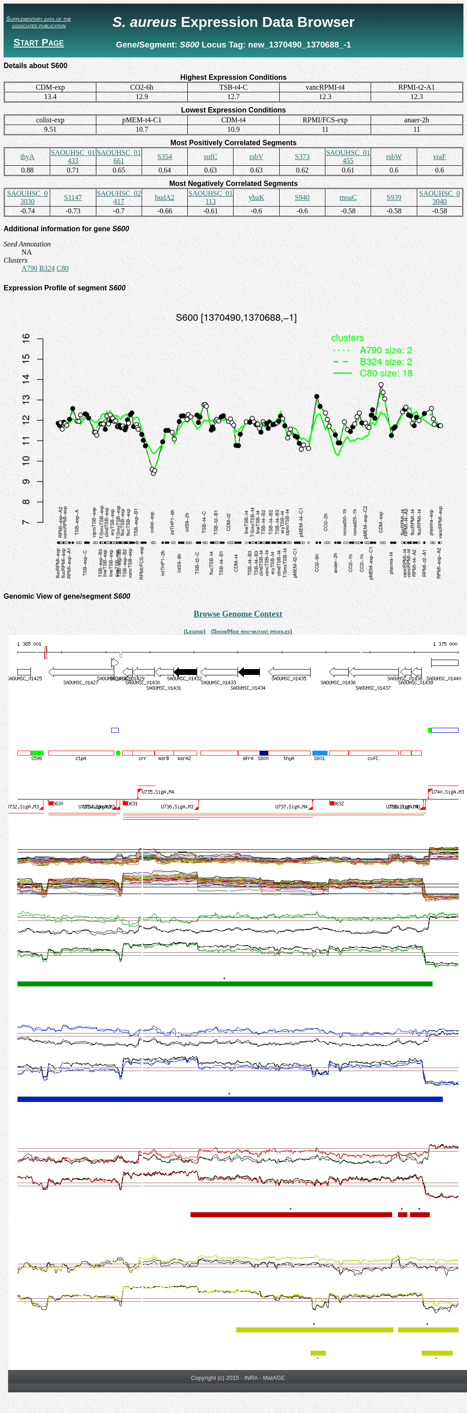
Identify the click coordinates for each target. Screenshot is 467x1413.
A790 (30, 268)
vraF (439, 156)
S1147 (73, 197)
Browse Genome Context (238, 613)
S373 (302, 156)
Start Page (38, 42)
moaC (348, 197)
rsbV (257, 156)
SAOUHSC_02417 (119, 197)
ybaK (256, 197)
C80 (62, 268)
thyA (27, 156)
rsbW (394, 156)
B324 (47, 268)
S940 (302, 197)
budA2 (165, 197)
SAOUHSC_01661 (119, 156)
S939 (394, 197)
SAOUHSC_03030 (27, 197)
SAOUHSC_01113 (210, 197)
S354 (164, 156)
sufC (210, 156)
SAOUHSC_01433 (73, 156)
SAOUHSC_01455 (348, 156)
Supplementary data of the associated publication (38, 22)
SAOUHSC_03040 (439, 197)
